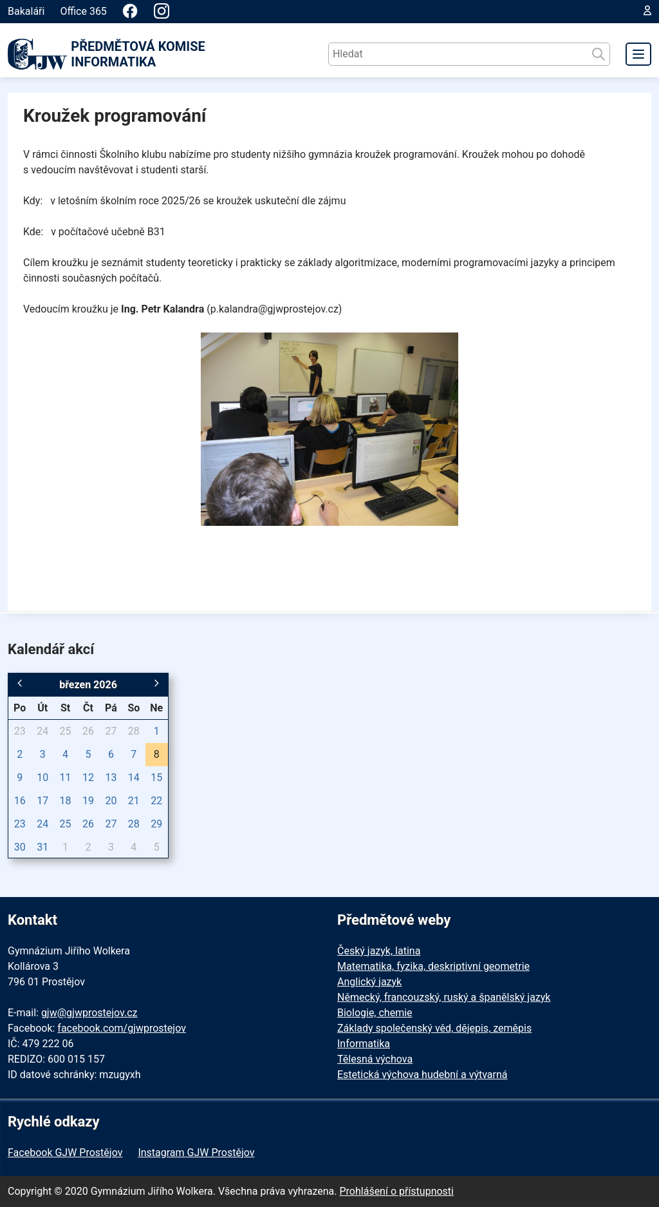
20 (110, 801)
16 (20, 801)
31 (42, 847)
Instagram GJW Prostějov (196, 1152)
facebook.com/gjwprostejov (121, 1028)
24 (42, 731)
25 (65, 731)
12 (88, 777)
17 (42, 801)
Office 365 (83, 11)
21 (134, 801)
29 (156, 824)
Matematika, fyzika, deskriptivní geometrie (433, 966)
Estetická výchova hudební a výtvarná (422, 1074)
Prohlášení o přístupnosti (396, 1191)
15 (156, 777)
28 (134, 731)
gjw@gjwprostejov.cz (89, 1013)
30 (20, 847)
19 (88, 801)
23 (20, 731)
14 (134, 777)
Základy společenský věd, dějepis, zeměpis (434, 1028)
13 (110, 777)
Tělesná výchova (375, 1059)
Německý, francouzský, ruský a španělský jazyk (443, 997)
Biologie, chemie (375, 1013)
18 (65, 801)
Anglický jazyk (369, 982)
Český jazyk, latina (378, 951)
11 (65, 777)
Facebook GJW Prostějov (65, 1152)
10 (42, 777)
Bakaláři (26, 11)
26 (88, 731)
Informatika (363, 1044)
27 (110, 731)
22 (156, 801)
